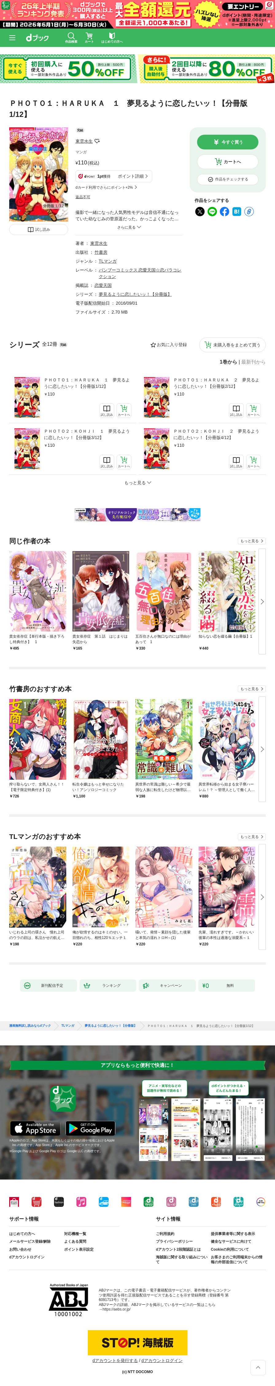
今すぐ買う (232, 142)
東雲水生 (84, 141)
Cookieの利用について (230, 1249)
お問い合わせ (20, 1249)
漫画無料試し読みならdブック (30, 1025)
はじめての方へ (22, 1234)
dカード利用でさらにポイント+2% (104, 187)
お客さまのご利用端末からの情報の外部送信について (236, 1259)
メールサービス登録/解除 (30, 1241)
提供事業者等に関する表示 (233, 1234)
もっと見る (249, 541)
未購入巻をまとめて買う (237, 344)
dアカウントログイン (27, 1257)
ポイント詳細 (131, 176)
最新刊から (253, 362)
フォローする (97, 141)
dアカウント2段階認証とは (178, 1249)
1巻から (228, 362)
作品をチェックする (231, 179)
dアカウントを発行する (115, 1360)
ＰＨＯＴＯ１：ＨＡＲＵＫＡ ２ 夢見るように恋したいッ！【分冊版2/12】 (216, 383)
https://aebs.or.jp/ (116, 1309)
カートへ (232, 161)
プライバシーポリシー (174, 1241)
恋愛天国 (103, 285)
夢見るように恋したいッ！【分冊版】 (135, 294)
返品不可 (83, 197)
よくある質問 (75, 1241)
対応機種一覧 (75, 1234)
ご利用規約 (165, 1234)
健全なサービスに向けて (231, 1241)
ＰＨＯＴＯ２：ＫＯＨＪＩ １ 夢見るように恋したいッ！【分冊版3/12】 (87, 434)
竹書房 (101, 252)
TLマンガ (108, 261)
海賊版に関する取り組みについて (181, 1259)
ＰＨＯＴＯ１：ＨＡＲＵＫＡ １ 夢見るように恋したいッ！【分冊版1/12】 (87, 383)
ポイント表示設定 (79, 1249)
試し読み (42, 229)
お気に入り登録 (172, 344)
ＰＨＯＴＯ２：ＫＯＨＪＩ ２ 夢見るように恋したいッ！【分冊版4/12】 (216, 434)
